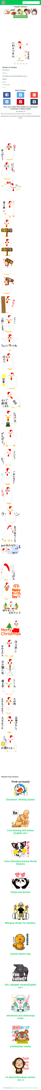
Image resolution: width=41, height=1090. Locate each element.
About (14, 1087)
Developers (18, 1087)
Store (30, 1087)
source (3, 87)
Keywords (23, 1087)
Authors (27, 1087)
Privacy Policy (35, 1087)
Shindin (4, 73)
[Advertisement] (20, 30)
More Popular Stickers (20, 16)
